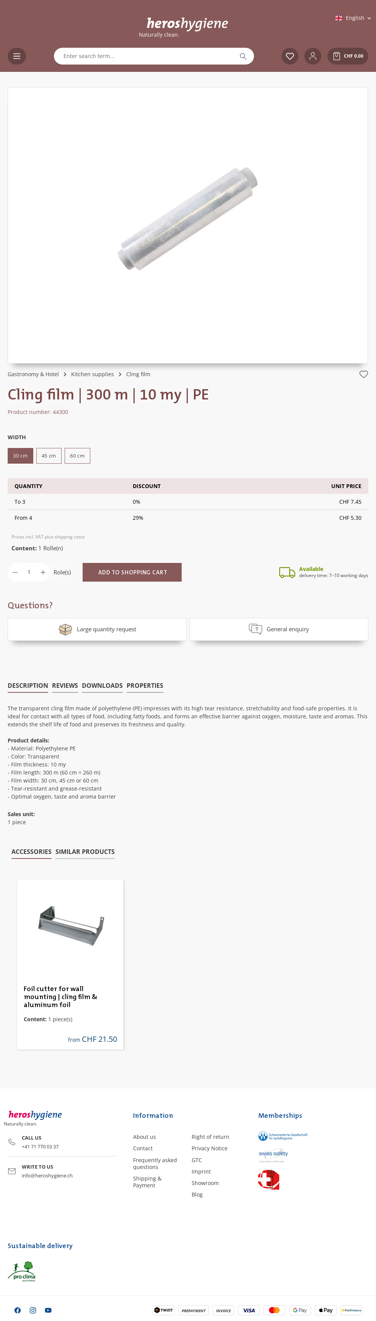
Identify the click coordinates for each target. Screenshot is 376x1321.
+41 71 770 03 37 (40, 1145)
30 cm (20, 455)
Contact (143, 1147)
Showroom (205, 1182)
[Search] (243, 56)
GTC (197, 1159)
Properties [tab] (145, 685)
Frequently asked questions (155, 1163)
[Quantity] (29, 572)
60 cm (77, 455)
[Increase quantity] (43, 572)
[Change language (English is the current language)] (353, 17)
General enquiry (279, 629)
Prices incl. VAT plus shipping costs (48, 537)
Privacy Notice (210, 1147)
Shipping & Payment (147, 1181)
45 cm (49, 455)
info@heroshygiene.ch (47, 1174)
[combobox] (143, 56)
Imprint (201, 1170)
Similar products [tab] (85, 851)
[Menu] (17, 56)
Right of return (211, 1136)
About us (144, 1136)
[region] (188, 225)
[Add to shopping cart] (132, 572)
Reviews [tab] (65, 685)
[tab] (28, 685)
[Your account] (312, 56)
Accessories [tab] (31, 851)
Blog (197, 1194)
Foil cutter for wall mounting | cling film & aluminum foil (61, 996)
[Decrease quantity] (15, 572)
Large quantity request (97, 629)
